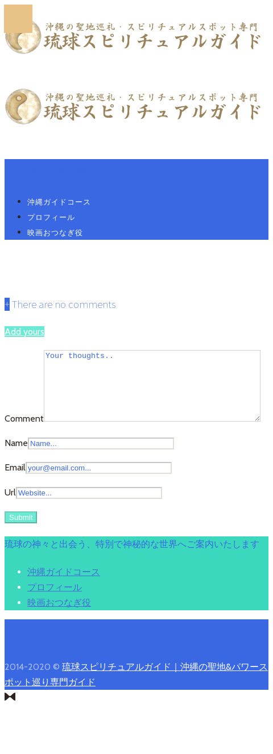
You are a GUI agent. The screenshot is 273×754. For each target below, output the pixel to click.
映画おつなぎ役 (55, 232)
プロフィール (51, 217)
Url (10, 521)
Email (15, 496)
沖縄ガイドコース (59, 201)
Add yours (24, 331)
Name (16, 471)
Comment (24, 357)
